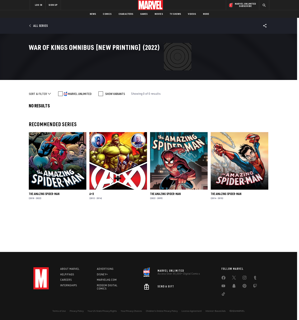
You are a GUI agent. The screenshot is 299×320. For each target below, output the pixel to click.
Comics (107, 13)
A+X (91, 233)
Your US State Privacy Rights (102, 310)
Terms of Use (59, 310)
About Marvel (69, 268)
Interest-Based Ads (216, 310)
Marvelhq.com (107, 279)
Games (144, 13)
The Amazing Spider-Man (44, 233)
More (206, 13)
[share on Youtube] (223, 287)
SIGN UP (53, 4)
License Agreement (192, 310)
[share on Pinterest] (244, 287)
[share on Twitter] (234, 278)
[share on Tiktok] (223, 295)
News (93, 13)
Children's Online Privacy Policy (162, 310)
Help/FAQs (67, 274)
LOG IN (38, 4)
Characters (126, 13)
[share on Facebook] (223, 279)
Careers (66, 279)
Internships (68, 285)
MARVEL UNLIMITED (80, 133)
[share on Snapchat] (234, 287)
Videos (192, 13)
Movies (159, 13)
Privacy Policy (77, 310)
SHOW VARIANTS (115, 133)
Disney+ (102, 274)
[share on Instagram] (244, 278)
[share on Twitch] (255, 287)
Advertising (105, 268)
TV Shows (175, 13)
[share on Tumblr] (255, 278)
